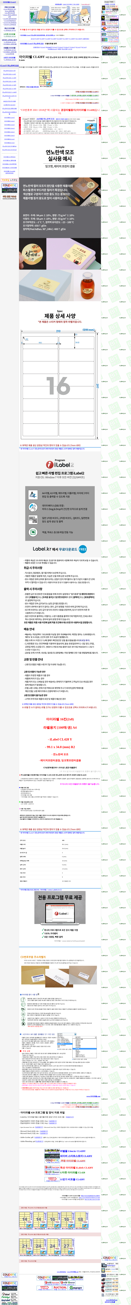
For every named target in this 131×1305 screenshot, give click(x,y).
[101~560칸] (78, 39)
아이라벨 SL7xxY (9, 143)
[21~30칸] (53, 39)
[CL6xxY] (61, 47)
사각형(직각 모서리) (9, 105)
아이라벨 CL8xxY (9, 132)
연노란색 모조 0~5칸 (9, 70)
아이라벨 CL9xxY (9, 135)
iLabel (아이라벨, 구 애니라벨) (71, 4)
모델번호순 (36, 47)
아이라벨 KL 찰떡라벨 (9, 160)
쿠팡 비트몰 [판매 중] (39, 87)
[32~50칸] (59, 39)
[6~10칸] (42, 39)
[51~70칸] (65, 39)
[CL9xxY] (72, 47)
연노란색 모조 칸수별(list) (9, 146)
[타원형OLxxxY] (52, 49)
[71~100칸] (72, 39)
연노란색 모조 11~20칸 (9, 78)
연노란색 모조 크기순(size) (9, 149)
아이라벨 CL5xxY (9, 125)
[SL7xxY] (84, 47)
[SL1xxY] (78, 47)
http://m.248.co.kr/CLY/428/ (92, 1199)
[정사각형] (65, 49)
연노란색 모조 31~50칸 (9, 85)
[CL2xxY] (43, 47)
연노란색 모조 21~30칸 (9, 81)
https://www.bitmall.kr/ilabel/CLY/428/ (89, 1197)
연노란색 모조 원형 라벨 (9, 108)
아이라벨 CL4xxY (9, 121)
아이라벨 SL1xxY (9, 139)
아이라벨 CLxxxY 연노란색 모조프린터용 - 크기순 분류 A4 (37, 35)
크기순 (33, 39)
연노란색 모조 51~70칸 (9, 88)
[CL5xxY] (55, 47)
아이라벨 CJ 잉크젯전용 (9, 164)
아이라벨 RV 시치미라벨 (9, 167)
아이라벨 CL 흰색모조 (9, 157)
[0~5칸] (37, 39)
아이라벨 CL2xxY (9, 117)
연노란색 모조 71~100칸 (9, 92)
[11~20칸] (47, 39)
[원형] (59, 49)
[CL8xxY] (66, 47)
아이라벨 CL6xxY (9, 128)
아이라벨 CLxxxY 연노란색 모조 (32, 43)
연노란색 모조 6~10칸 (9, 74)
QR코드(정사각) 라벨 (9, 101)
